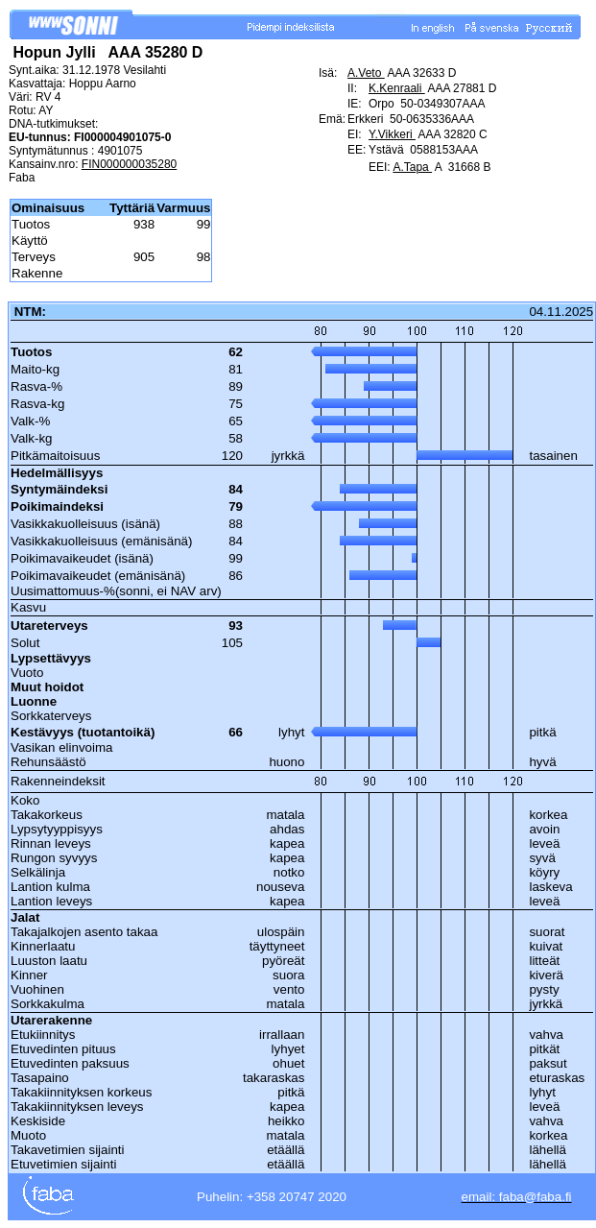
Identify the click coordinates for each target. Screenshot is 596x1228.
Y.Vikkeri (392, 134)
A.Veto (366, 73)
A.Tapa (412, 167)
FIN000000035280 (129, 164)
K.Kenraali (397, 88)
